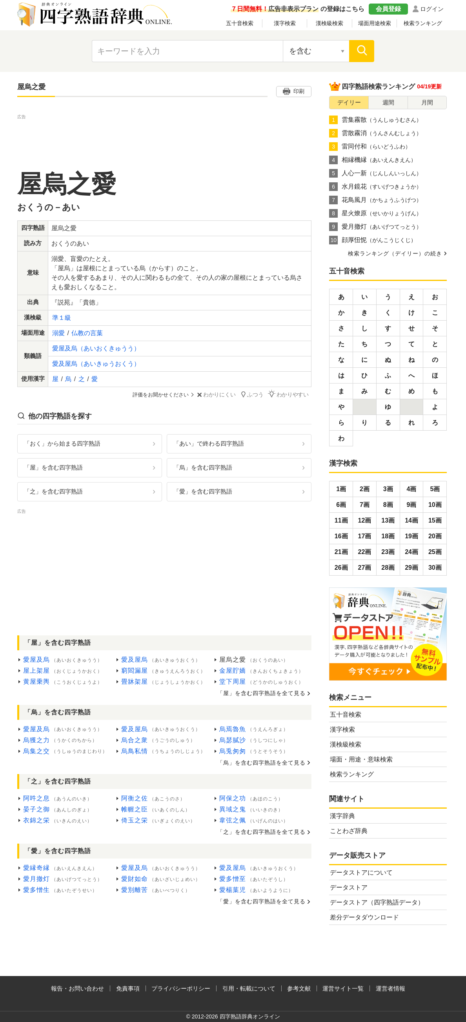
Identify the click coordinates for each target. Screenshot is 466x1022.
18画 (388, 536)
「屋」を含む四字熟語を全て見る (261, 693)
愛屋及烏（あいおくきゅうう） (96, 348)
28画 (388, 567)
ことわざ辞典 (349, 831)
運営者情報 (390, 988)
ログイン (432, 9)
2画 (365, 489)
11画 (341, 520)
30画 (435, 567)
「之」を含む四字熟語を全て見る (261, 831)
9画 (412, 504)
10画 (435, 504)
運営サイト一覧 (343, 988)
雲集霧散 (375, 120)
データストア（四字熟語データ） (377, 902)
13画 (388, 520)
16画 (341, 536)
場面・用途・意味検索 (361, 759)
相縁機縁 (372, 160)
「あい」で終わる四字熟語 (208, 443)
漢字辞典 (342, 816)
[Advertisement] (164, 138)
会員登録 (388, 9)
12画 (364, 520)
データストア (349, 887)
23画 (388, 552)
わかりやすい (292, 394)
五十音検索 (239, 23)
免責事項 (128, 988)
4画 (412, 489)
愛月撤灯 (375, 226)
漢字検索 (285, 23)
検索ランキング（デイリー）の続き (395, 253)
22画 (364, 552)
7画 (365, 504)
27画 (364, 567)
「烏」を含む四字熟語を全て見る (261, 762)
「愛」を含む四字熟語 (202, 491)
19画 (411, 536)
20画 (435, 536)
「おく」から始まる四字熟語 (62, 443)
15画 (435, 520)
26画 (341, 567)
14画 (411, 520)
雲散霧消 (375, 133)
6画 (341, 504)
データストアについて (361, 872)
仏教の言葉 (87, 333)
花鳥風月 (375, 200)
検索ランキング (423, 23)
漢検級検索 (329, 23)
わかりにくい (223, 394)
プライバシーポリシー (180, 988)
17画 (364, 536)
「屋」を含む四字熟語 (53, 467)
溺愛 (58, 333)
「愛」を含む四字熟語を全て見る (261, 901)
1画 (341, 489)
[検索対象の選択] (316, 51)
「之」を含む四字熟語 (53, 491)
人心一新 (375, 173)
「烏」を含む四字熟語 (202, 467)
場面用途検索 (374, 23)
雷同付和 (370, 146)
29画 (411, 567)
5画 (435, 489)
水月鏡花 (375, 186)
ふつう (258, 394)
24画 (411, 552)
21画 (341, 552)
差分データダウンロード (364, 917)
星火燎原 (375, 213)
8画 (388, 504)
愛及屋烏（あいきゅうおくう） (96, 363)
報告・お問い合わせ (77, 988)
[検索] (361, 51)
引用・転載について (248, 988)
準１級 (61, 317)
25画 (435, 552)
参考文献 (299, 988)
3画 (388, 489)
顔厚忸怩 (372, 240)
